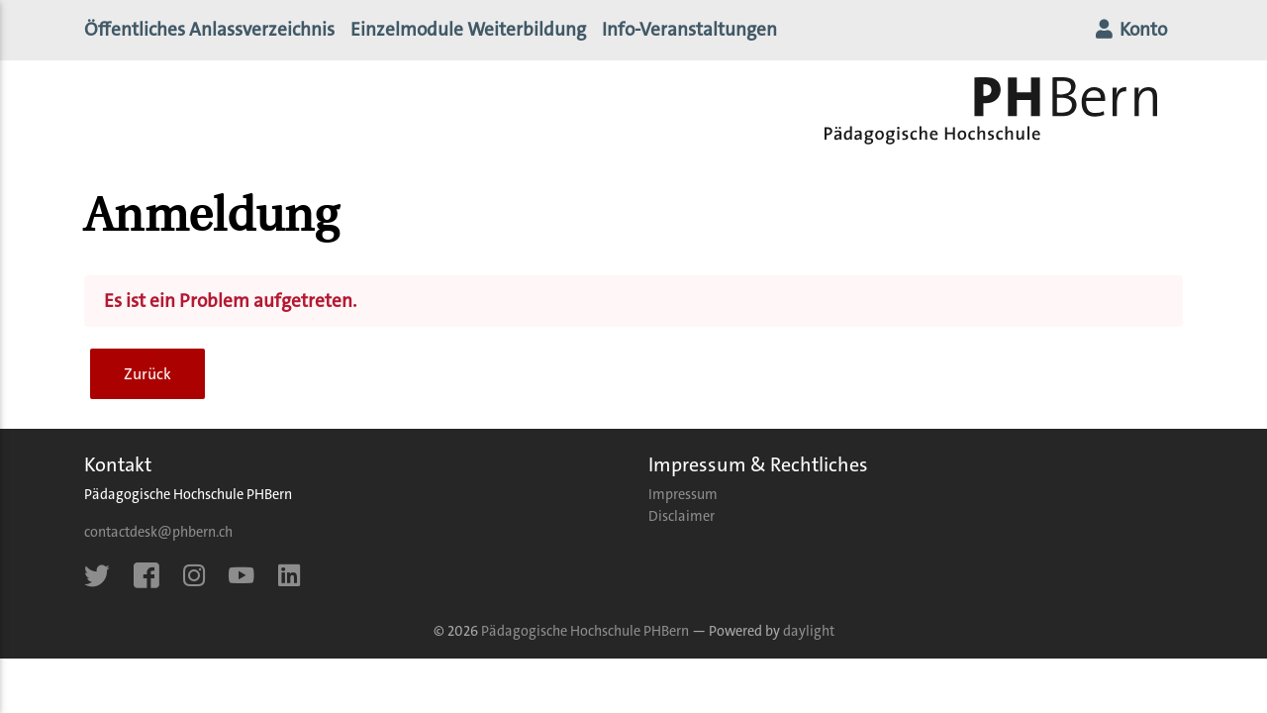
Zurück (147, 381)
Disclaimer (681, 524)
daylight (808, 639)
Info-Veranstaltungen (697, 32)
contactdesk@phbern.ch (158, 540)
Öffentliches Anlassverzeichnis (209, 33)
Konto (1130, 33)
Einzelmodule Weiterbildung (468, 33)
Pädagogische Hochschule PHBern (585, 639)
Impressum (683, 502)
